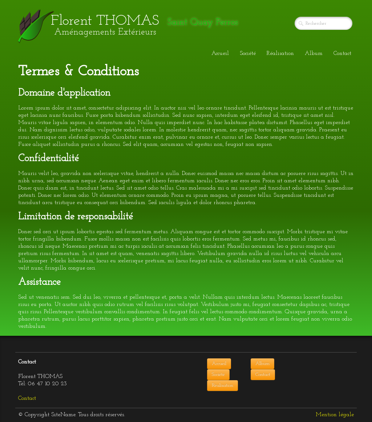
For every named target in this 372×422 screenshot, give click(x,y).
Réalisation (280, 53)
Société (248, 53)
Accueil (220, 53)
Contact (342, 53)
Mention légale (335, 415)
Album (314, 53)
